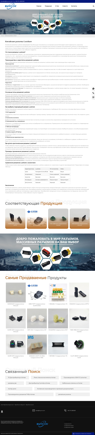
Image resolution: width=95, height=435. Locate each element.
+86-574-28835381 (19, 1)
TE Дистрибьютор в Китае (17, 377)
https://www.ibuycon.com (8, 404)
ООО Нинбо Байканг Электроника (29, 147)
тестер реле (12, 389)
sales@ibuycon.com (7, 1)
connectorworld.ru (30, 81)
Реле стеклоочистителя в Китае (44, 377)
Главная (2, 35)
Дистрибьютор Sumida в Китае (39, 383)
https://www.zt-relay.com (20, 404)
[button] (87, 218)
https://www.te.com (30, 404)
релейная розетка (64, 394)
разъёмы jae (12, 383)
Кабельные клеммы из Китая (72, 383)
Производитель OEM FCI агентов (75, 377)
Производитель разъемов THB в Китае (21, 394)
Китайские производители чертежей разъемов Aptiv (55, 389)
